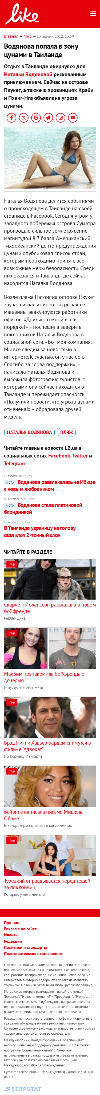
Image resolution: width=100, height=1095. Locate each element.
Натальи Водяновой (28, 74)
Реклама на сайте (20, 928)
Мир (27, 36)
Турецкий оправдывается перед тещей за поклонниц (47, 884)
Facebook (59, 455)
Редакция (13, 941)
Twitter (80, 455)
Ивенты (11, 934)
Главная (11, 36)
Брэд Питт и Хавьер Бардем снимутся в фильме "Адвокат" (47, 746)
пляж (66, 432)
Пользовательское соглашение (33, 953)
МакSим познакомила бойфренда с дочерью (44, 677)
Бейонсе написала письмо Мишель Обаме (43, 815)
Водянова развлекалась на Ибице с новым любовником (49, 485)
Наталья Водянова (29, 432)
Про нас (11, 922)
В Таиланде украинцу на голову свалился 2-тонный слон (39, 531)
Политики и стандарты (25, 947)
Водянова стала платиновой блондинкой (43, 508)
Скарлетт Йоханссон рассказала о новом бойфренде (50, 608)
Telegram (14, 463)
